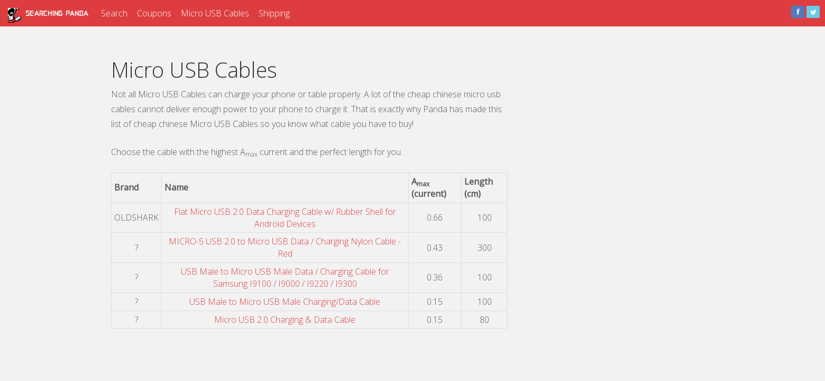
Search (114, 13)
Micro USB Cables (215, 13)
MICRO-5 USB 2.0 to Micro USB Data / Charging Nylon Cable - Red (285, 247)
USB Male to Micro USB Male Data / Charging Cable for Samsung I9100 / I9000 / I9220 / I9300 (285, 277)
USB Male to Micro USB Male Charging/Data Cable (284, 301)
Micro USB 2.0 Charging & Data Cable (284, 319)
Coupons (154, 13)
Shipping (274, 13)
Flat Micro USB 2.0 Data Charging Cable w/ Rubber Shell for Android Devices (285, 218)
